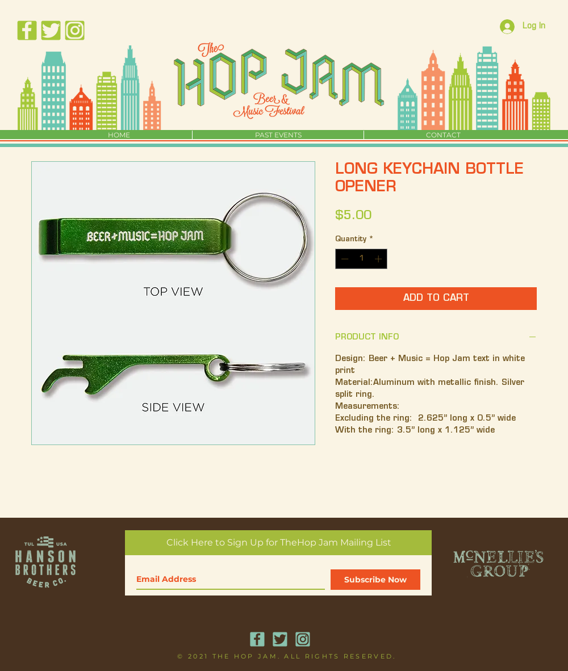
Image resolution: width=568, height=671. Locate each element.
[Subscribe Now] (375, 579)
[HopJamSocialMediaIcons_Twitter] (51, 30)
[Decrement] (343, 259)
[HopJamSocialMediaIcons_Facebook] (27, 30)
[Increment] (379, 259)
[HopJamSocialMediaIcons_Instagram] (75, 30)
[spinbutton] (361, 259)
